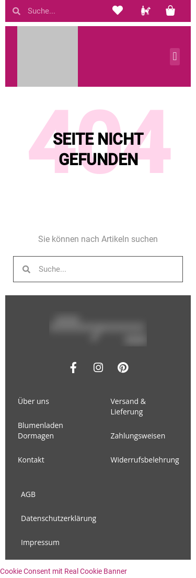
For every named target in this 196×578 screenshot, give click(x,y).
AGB (28, 494)
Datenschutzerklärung (58, 518)
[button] (175, 56)
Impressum (40, 542)
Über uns (33, 401)
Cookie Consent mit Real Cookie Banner (63, 571)
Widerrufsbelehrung (145, 460)
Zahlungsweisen (138, 436)
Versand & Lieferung (128, 406)
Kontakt (31, 460)
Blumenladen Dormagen (40, 430)
